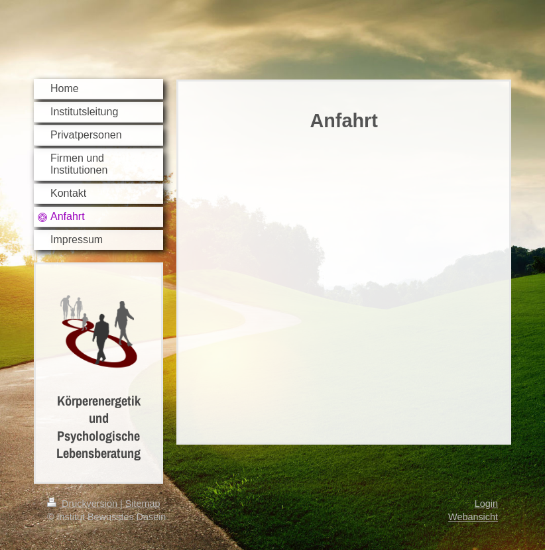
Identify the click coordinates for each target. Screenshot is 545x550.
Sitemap (142, 503)
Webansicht (473, 517)
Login (486, 503)
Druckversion (83, 503)
